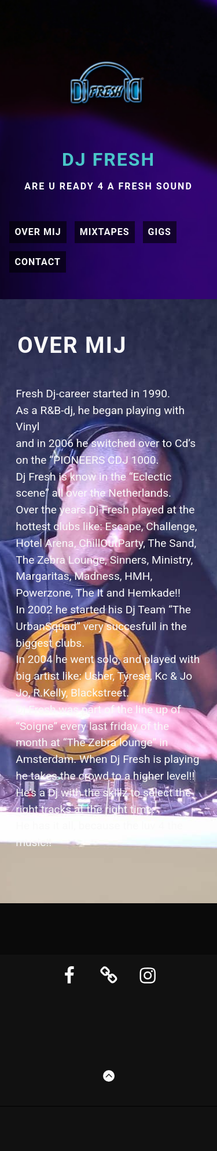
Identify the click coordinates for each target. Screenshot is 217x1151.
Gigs (159, 231)
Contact (37, 261)
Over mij (37, 231)
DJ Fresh (108, 159)
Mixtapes (105, 231)
